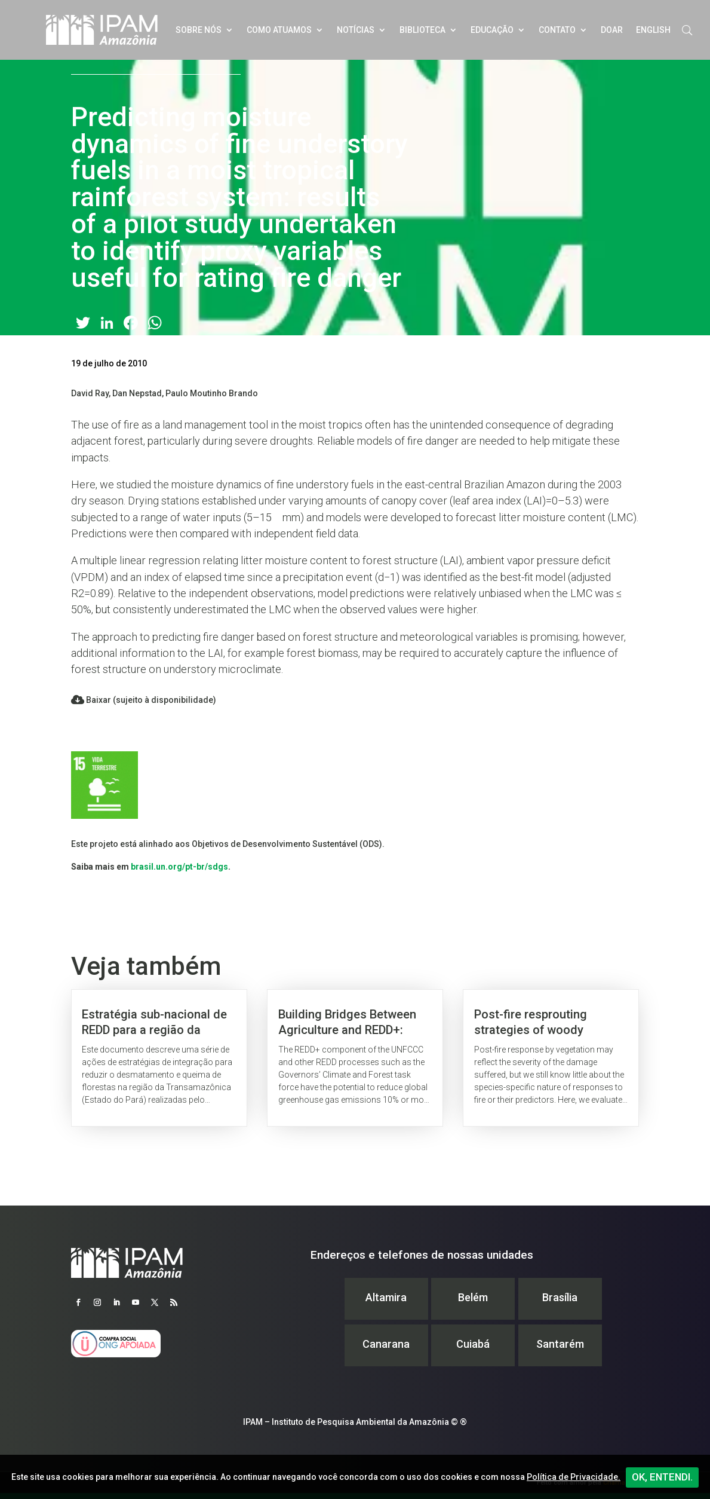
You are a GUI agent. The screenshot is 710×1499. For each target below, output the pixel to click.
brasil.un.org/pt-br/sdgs (179, 866)
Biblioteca (422, 30)
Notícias (355, 30)
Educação (492, 30)
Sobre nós (199, 30)
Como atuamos (279, 30)
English (653, 30)
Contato (557, 30)
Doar (612, 30)
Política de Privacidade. (573, 1477)
